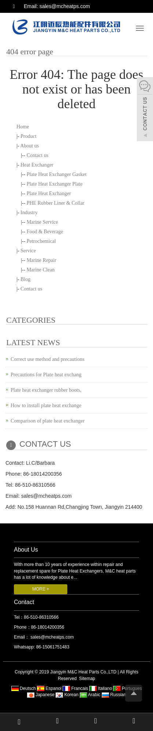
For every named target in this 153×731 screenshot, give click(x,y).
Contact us (38, 155)
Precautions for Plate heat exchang (46, 374)
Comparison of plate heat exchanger (48, 421)
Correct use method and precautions (47, 359)
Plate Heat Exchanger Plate (55, 184)
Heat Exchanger (36, 165)
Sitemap (87, 678)
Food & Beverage (45, 231)
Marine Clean (41, 270)
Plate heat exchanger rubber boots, (46, 390)
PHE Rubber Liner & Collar (56, 203)
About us (29, 146)
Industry (29, 212)
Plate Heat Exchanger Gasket (57, 174)
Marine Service (42, 222)
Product (28, 136)
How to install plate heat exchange (46, 405)
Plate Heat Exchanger (49, 193)
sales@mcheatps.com (51, 637)
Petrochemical (41, 241)
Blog (25, 279)
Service (28, 250)
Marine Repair (41, 260)
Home (22, 126)
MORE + (40, 589)
